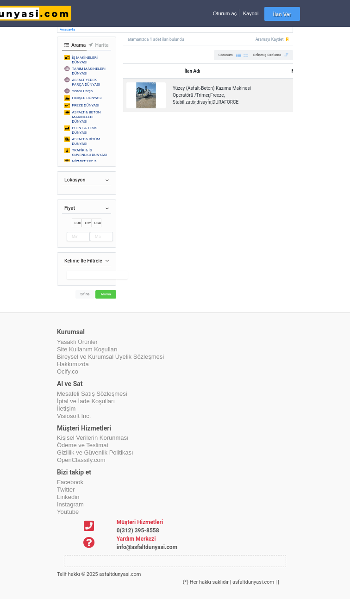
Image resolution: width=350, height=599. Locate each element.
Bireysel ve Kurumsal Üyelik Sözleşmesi (110, 356)
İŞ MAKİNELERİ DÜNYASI (85, 59)
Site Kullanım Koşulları (87, 349)
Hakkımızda (73, 364)
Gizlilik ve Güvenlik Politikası (95, 452)
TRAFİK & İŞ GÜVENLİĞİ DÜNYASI (89, 152)
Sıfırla (85, 294)
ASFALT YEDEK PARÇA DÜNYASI (86, 82)
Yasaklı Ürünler (77, 341)
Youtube (68, 511)
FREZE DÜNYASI (86, 105)
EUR (78, 222)
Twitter (66, 489)
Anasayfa (67, 29)
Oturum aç (225, 13)
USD (97, 222)
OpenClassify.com (81, 459)
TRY (87, 222)
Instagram (70, 504)
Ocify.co (67, 371)
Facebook (70, 482)
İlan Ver (282, 14)
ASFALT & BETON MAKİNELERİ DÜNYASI (86, 117)
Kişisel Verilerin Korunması (93, 437)
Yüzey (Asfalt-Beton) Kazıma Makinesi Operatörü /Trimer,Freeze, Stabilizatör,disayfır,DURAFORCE (212, 95)
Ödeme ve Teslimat (82, 445)
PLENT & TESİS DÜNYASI (85, 130)
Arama (105, 294)
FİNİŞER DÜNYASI (87, 97)
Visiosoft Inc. (74, 415)
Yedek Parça (82, 90)
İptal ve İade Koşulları (86, 401)
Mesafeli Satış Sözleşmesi (92, 393)
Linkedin (68, 496)
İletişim (66, 408)
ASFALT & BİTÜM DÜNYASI (86, 141)
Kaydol (251, 13)
